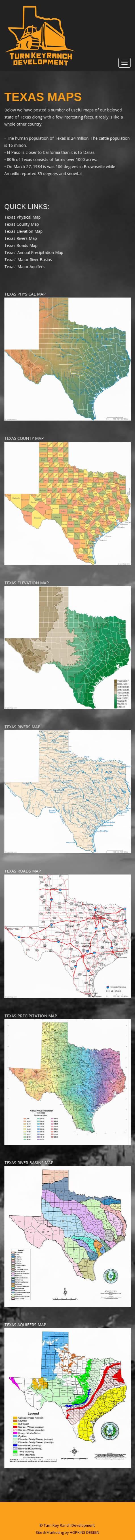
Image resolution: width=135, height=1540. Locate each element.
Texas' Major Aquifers (25, 266)
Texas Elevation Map (24, 231)
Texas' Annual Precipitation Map (34, 252)
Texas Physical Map (23, 217)
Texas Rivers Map (21, 238)
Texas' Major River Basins (28, 259)
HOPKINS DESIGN (84, 1532)
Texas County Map (22, 224)
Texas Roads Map (21, 245)
